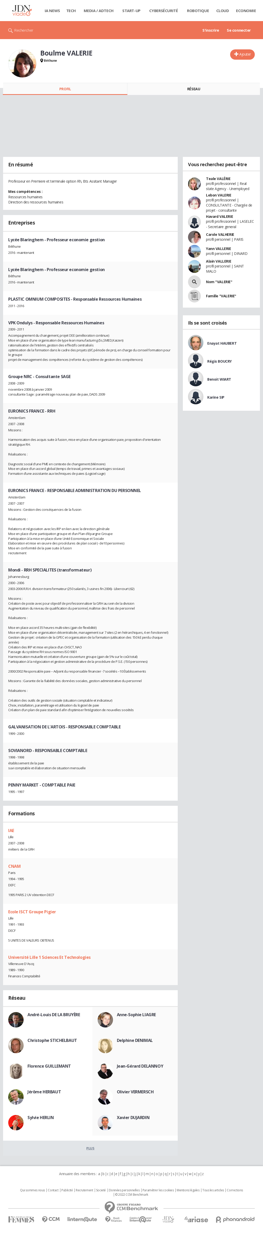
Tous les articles (213, 1190)
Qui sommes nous (32, 1190)
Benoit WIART (219, 379)
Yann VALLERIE (218, 248)
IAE (11, 830)
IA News (52, 10)
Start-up (131, 10)
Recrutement (84, 1190)
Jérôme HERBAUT (44, 1092)
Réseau (193, 88)
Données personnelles (124, 1190)
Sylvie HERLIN (40, 1117)
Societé (101, 1190)
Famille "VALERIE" (221, 295)
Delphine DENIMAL (135, 1040)
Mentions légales (188, 1190)
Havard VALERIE (219, 216)
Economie (246, 10)
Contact (53, 1190)
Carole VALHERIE (220, 234)
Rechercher (23, 30)
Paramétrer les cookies (158, 1190)
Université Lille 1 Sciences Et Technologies (49, 957)
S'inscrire (210, 30)
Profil (65, 88)
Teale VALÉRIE (218, 178)
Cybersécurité (163, 10)
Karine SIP (215, 397)
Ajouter (245, 54)
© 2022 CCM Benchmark (131, 1194)
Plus (90, 1148)
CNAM (14, 866)
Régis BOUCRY (219, 361)
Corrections (235, 1190)
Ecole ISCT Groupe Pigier (32, 912)
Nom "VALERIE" (219, 281)
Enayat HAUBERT (222, 343)
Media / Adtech (99, 10)
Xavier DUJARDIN (133, 1117)
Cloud (222, 10)
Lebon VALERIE (218, 195)
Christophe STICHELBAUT (52, 1040)
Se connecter (239, 30)
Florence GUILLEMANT (49, 1066)
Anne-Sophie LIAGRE (136, 1014)
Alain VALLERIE (218, 261)
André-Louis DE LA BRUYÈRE (53, 1014)
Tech (71, 10)
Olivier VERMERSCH (135, 1092)
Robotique (198, 10)
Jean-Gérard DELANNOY (140, 1066)
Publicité (67, 1190)
